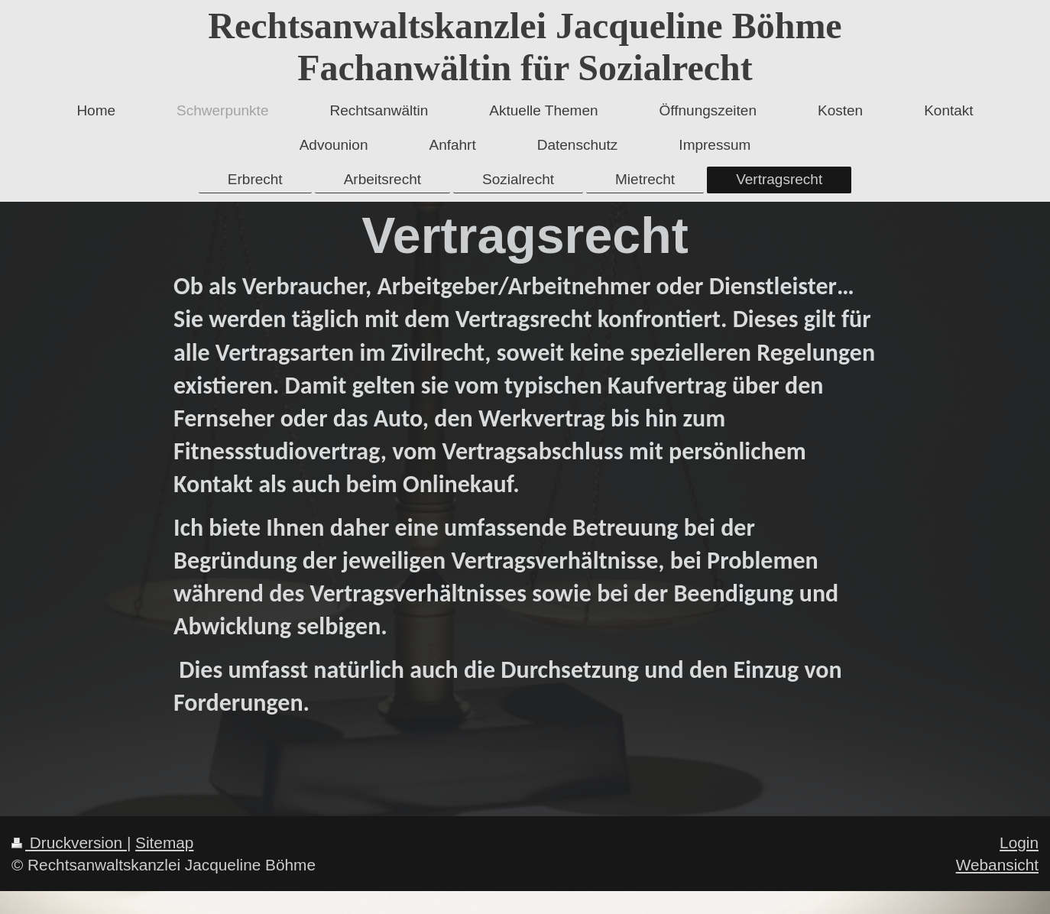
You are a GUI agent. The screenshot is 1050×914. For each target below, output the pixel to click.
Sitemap (164, 842)
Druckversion (69, 842)
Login (1019, 842)
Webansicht (997, 864)
